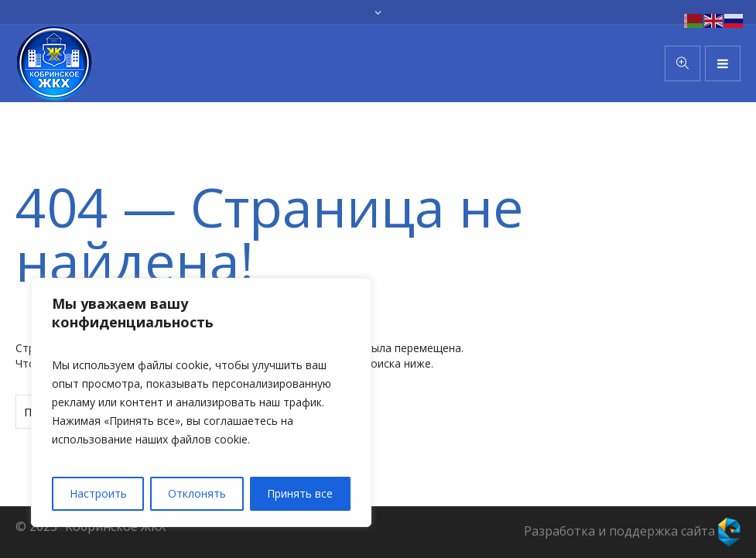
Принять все (300, 493)
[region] (201, 402)
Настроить (98, 493)
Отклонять (197, 493)
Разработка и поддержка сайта (632, 530)
